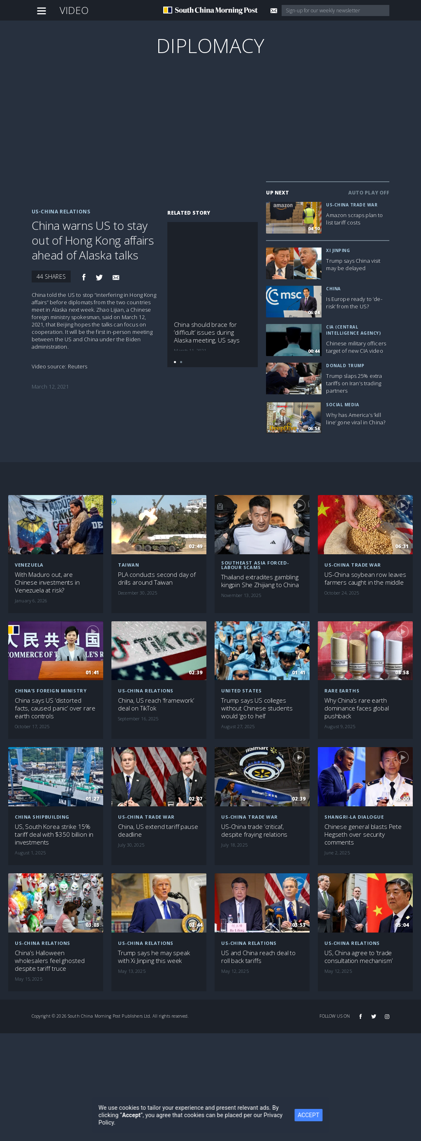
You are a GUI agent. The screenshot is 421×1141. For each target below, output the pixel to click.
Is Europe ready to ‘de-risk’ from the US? (354, 302)
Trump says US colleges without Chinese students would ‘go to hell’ (256, 708)
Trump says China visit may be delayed (353, 264)
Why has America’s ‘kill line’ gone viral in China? (355, 418)
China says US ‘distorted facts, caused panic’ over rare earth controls (55, 708)
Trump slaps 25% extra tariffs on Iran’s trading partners (354, 383)
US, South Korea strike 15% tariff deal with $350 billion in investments (54, 834)
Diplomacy (210, 45)
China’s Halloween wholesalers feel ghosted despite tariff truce (49, 960)
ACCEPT (313, 1115)
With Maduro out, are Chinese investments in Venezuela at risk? (47, 582)
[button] (175, 362)
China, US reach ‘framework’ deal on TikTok (156, 704)
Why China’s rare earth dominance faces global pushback (356, 708)
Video (74, 10)
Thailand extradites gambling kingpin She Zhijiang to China (260, 581)
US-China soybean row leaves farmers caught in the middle (365, 578)
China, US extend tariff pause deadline (158, 830)
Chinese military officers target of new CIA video (356, 347)
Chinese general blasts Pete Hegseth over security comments (363, 834)
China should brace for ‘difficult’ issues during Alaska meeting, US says (207, 332)
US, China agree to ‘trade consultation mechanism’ (358, 957)
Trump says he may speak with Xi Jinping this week (154, 957)
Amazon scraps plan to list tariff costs (354, 218)
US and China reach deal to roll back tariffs (258, 957)
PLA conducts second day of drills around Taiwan (157, 578)
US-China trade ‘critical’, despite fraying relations (254, 830)
